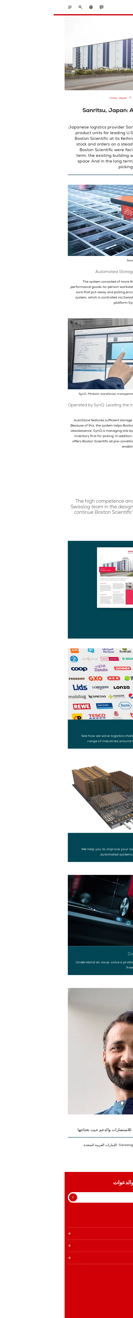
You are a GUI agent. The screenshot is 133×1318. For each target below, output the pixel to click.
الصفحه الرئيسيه (121, 97)
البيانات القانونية (119, 1310)
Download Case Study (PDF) (99, 628)
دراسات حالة (78, 97)
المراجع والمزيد (100, 97)
